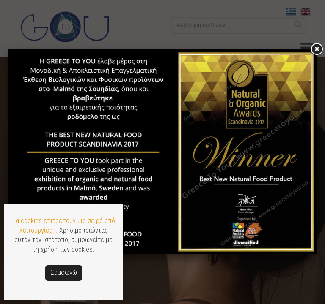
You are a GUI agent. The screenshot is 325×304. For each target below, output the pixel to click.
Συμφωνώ (63, 273)
